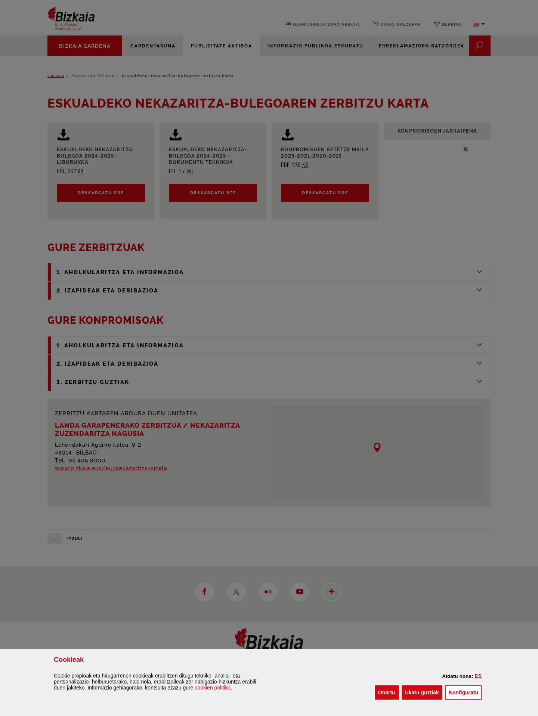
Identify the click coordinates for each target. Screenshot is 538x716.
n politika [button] (213, 688)
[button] (478, 676)
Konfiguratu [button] (465, 691)
